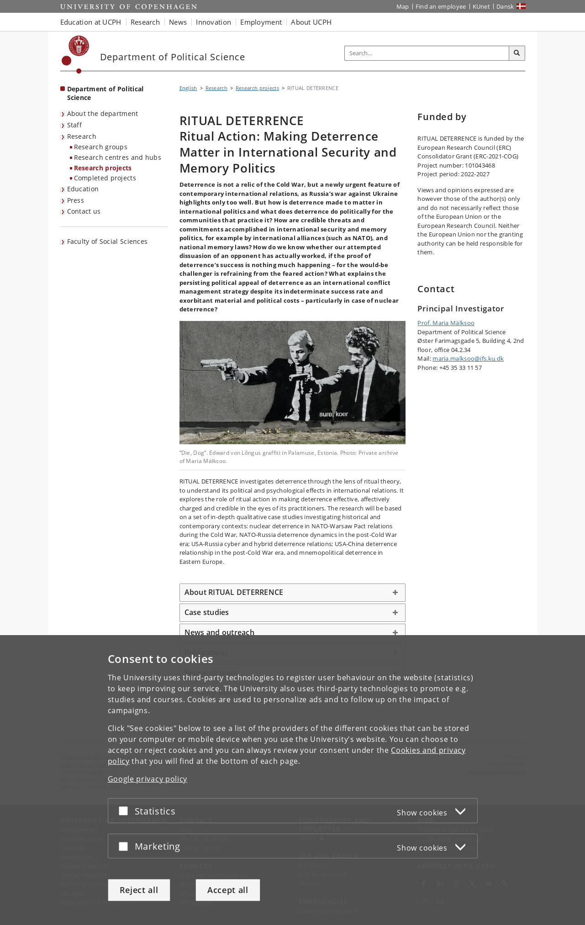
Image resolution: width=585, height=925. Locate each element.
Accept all (227, 889)
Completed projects (105, 177)
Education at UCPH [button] (90, 21)
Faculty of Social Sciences (107, 241)
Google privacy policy (148, 779)
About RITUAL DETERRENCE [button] (234, 592)
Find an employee (441, 6)
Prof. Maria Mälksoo (445, 323)
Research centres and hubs (118, 157)
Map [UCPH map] (402, 6)
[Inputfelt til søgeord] (427, 53)
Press (75, 200)
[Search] (517, 53)
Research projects (103, 167)
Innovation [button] (213, 21)
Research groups (101, 146)
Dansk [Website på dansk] (505, 6)
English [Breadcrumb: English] (188, 87)
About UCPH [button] (311, 21)
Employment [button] (261, 21)
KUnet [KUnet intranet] (481, 6)
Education (83, 188)
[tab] (293, 592)
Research (81, 136)
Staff (74, 125)
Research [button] (145, 21)
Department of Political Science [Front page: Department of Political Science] (105, 93)
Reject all (139, 889)
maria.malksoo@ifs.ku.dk (468, 358)
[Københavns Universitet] (76, 55)
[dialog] (292, 780)
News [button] (178, 21)
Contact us (84, 211)
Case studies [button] (206, 612)
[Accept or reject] (125, 810)
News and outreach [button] (219, 632)
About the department (102, 113)
